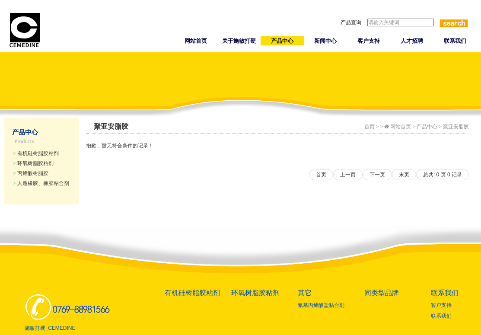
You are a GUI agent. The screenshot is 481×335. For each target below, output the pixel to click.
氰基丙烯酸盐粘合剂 (321, 305)
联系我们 (455, 41)
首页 (369, 127)
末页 (404, 175)
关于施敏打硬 (239, 41)
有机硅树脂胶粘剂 (36, 153)
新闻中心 (325, 41)
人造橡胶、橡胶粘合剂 (41, 183)
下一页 (377, 175)
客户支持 (368, 41)
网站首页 (196, 41)
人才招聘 (412, 41)
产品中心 (282, 41)
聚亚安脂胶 (456, 127)
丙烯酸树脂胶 (30, 173)
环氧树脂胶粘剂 (33, 163)
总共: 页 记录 (442, 175)
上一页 (348, 175)
